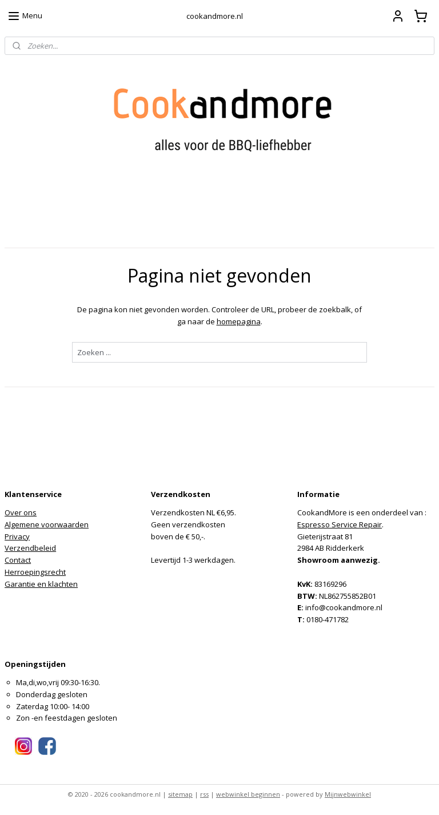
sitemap (180, 794)
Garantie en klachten (41, 584)
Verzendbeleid (30, 548)
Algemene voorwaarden (47, 524)
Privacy (17, 536)
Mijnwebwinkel (348, 794)
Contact (18, 560)
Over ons (21, 512)
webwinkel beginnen (248, 794)
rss (204, 794)
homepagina (239, 321)
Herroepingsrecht (35, 572)
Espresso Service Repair (339, 524)
